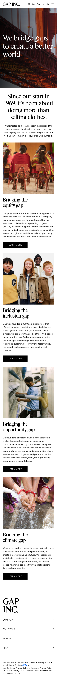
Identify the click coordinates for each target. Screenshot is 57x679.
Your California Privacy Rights (15, 668)
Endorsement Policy (11, 673)
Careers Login (43, 4)
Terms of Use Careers (26, 662)
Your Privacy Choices (12, 665)
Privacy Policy (44, 662)
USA (31, 4)
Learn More (15, 244)
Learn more (15, 358)
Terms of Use (8, 662)
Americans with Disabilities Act (38, 671)
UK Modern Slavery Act (12, 671)
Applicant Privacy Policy (41, 668)
